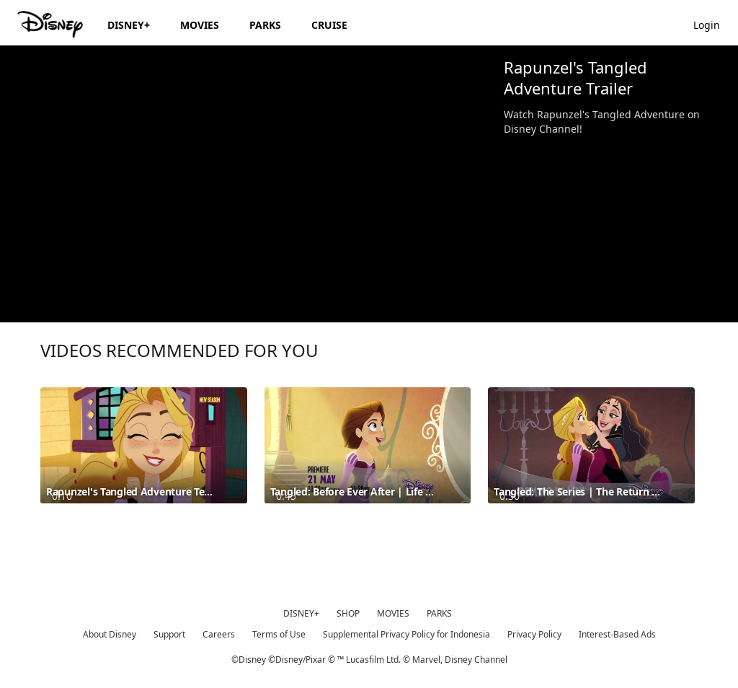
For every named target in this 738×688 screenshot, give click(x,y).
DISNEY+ (301, 613)
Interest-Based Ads (617, 634)
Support (169, 634)
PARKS (439, 613)
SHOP (348, 613)
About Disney (109, 634)
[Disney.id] (51, 24)
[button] (714, 24)
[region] (246, 183)
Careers (219, 634)
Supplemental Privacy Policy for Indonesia (406, 634)
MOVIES (393, 613)
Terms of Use (279, 634)
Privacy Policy (534, 634)
